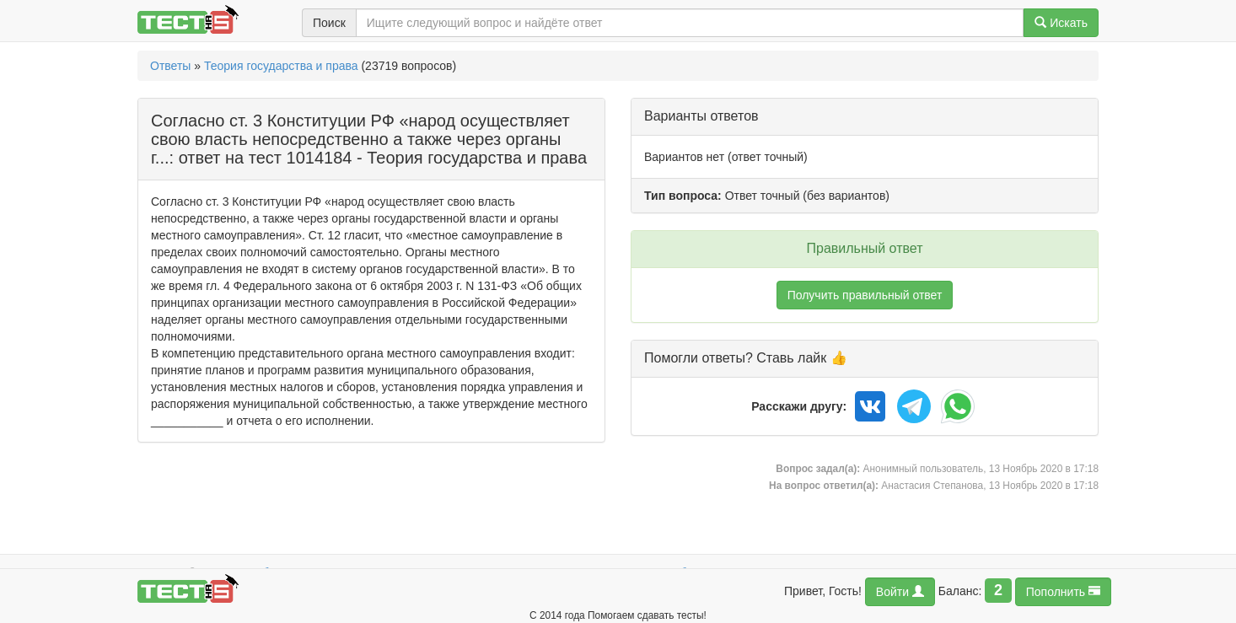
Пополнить (1063, 591)
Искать (1061, 22)
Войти (900, 591)
